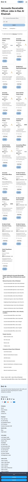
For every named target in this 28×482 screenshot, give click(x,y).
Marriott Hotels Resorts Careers (10, 370)
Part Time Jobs (7, 339)
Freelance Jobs (7, 345)
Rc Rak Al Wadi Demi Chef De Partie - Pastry (20, 199)
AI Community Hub (5, 446)
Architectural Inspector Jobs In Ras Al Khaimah (13, 298)
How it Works (4, 410)
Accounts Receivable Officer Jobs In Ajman (12, 324)
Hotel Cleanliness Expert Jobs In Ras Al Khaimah (14, 305)
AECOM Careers (7, 357)
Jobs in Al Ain (4, 469)
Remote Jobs (6, 342)
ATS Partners (4, 424)
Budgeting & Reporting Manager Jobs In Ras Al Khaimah (14, 302)
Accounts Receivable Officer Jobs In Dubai (12, 315)
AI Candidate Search (5, 422)
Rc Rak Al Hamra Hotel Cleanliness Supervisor (21, 174)
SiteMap (3, 411)
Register (20, 1)
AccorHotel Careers (8, 351)
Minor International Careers (9, 361)
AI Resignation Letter (6, 455)
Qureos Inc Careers (8, 367)
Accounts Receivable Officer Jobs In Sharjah (13, 321)
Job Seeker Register (5, 439)
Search (14, 25)
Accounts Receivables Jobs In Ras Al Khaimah (13, 295)
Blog (2, 430)
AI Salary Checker (5, 453)
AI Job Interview (4, 449)
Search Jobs (4, 441)
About (2, 408)
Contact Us (3, 413)
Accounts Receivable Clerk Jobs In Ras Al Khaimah (14, 283)
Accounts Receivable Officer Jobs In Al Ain (12, 330)
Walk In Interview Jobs (8, 336)
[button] (14, 477)
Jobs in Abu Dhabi (5, 462)
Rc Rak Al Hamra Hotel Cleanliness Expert (21, 225)
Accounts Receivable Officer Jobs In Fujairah (13, 327)
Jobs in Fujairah (5, 471)
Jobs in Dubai (4, 460)
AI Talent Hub (4, 444)
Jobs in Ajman (4, 466)
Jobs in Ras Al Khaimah (6, 467)
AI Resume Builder (5, 448)
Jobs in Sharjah (4, 464)
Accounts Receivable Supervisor (5, 68)
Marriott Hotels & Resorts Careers (11, 354)
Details (4, 60)
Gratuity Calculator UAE (6, 426)
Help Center (3, 432)
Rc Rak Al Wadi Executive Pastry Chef (6, 225)
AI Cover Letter (4, 451)
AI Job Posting (4, 420)
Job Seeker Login (5, 437)
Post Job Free (4, 419)
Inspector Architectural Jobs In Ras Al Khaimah (13, 308)
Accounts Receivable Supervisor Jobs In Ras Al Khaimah (14, 289)
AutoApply (3, 442)
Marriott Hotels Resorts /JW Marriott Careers (13, 364)
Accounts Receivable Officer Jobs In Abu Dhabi (13, 318)
